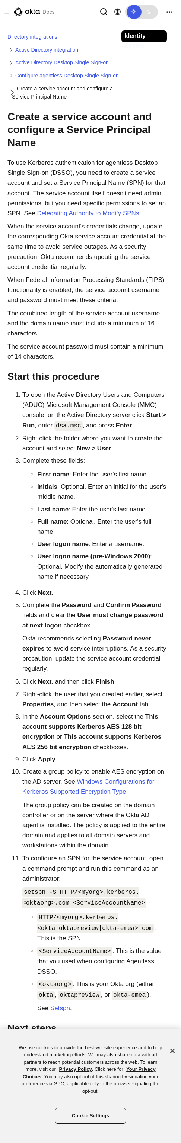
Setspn (60, 1008)
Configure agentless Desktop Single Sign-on (67, 75)
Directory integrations (32, 37)
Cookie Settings (90, 1115)
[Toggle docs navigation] (5, 12)
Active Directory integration (46, 50)
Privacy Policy (75, 1069)
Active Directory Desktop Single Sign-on (62, 62)
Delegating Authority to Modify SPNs (88, 213)
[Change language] (117, 12)
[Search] (104, 11)
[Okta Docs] (33, 12)
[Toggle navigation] (169, 12)
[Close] (172, 1051)
